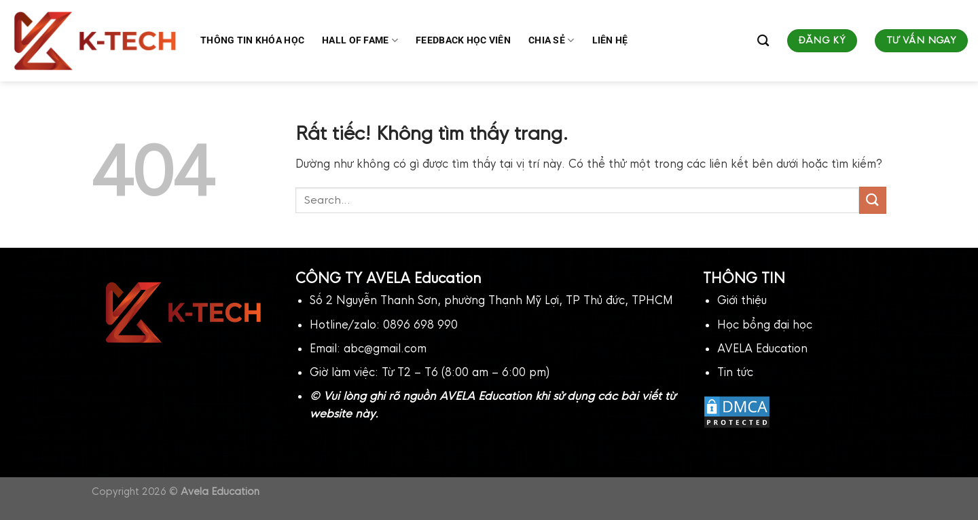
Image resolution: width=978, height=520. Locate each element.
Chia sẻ (551, 40)
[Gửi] (872, 200)
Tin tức (735, 372)
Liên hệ (610, 40)
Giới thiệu (742, 300)
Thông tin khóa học (252, 40)
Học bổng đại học (764, 325)
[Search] (763, 41)
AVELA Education (762, 348)
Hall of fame (360, 40)
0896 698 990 (420, 325)
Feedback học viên (463, 40)
